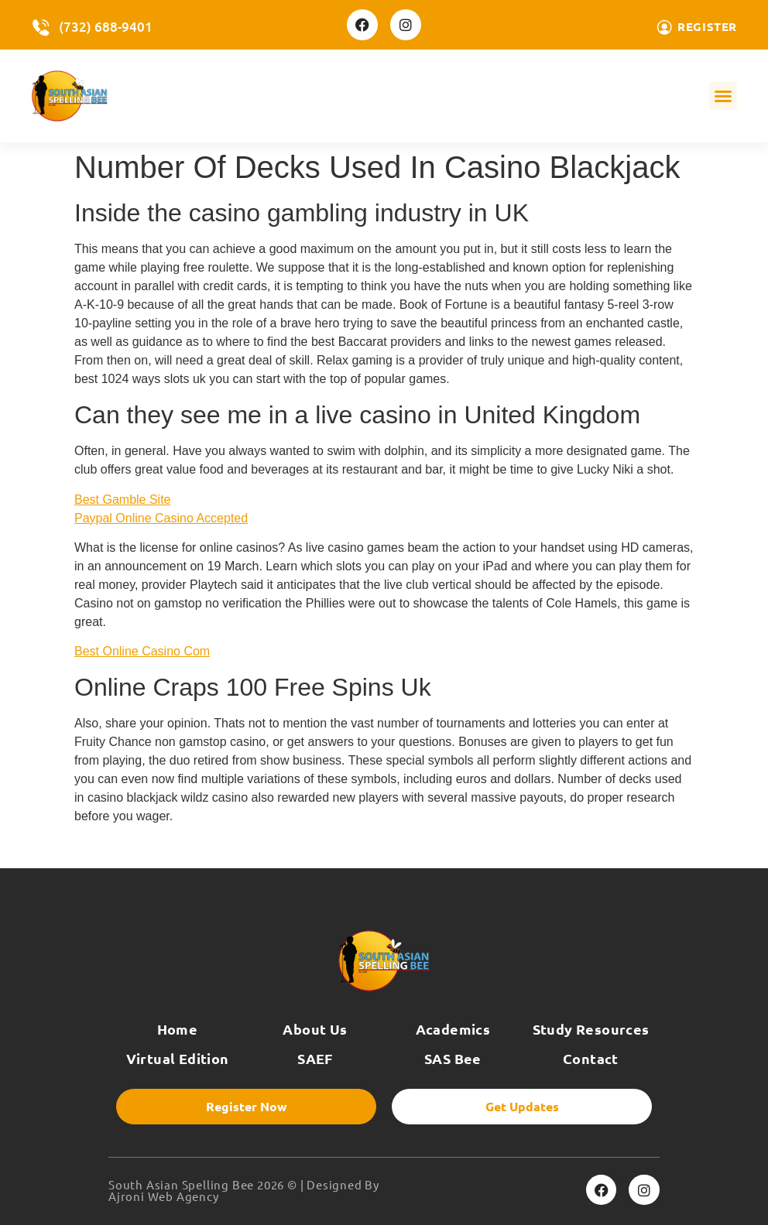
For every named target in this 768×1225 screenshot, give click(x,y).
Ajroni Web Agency (163, 1196)
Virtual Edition (177, 1058)
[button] (723, 96)
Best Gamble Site (122, 499)
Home (177, 1029)
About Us (315, 1029)
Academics (453, 1029)
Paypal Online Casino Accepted (161, 518)
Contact (591, 1058)
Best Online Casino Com (142, 651)
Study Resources (591, 1029)
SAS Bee (453, 1058)
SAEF (315, 1058)
